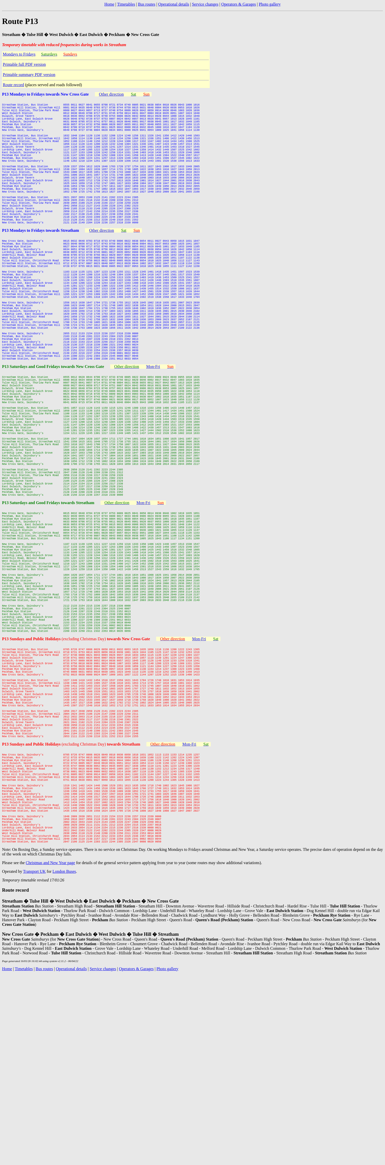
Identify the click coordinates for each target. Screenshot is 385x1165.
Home (109, 4)
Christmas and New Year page (50, 1048)
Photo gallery (270, 4)
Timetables (126, 4)
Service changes (205, 4)
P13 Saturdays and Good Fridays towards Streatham (48, 603)
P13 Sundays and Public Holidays (31, 773)
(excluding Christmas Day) (105, 773)
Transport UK (34, 1056)
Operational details (173, 4)
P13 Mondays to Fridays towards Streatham (40, 264)
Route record (13, 85)
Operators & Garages (238, 4)
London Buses (64, 1056)
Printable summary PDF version (29, 74)
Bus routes (146, 4)
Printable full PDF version (24, 64)
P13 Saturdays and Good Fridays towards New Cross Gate (53, 434)
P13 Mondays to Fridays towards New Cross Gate (45, 94)
